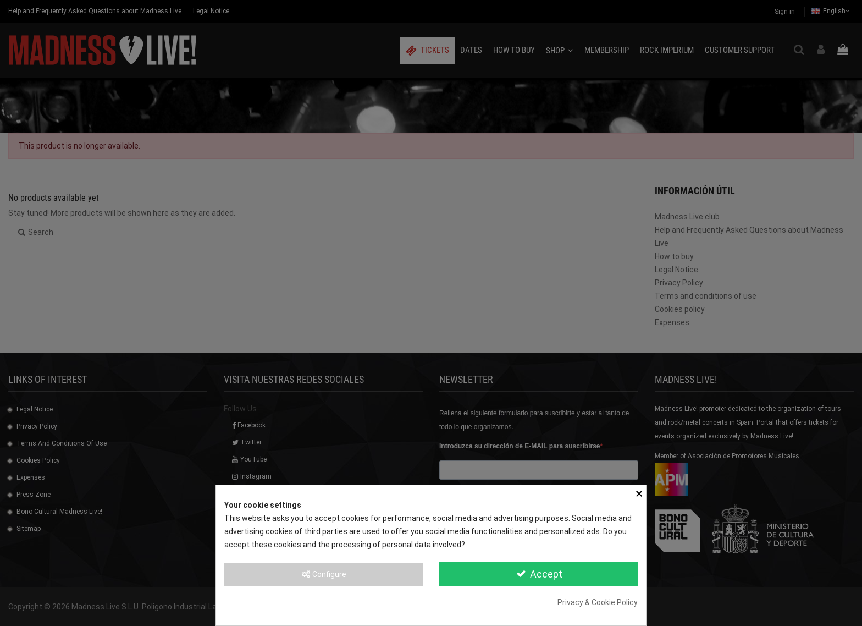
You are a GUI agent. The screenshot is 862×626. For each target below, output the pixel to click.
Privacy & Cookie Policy (597, 602)
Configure (323, 574)
